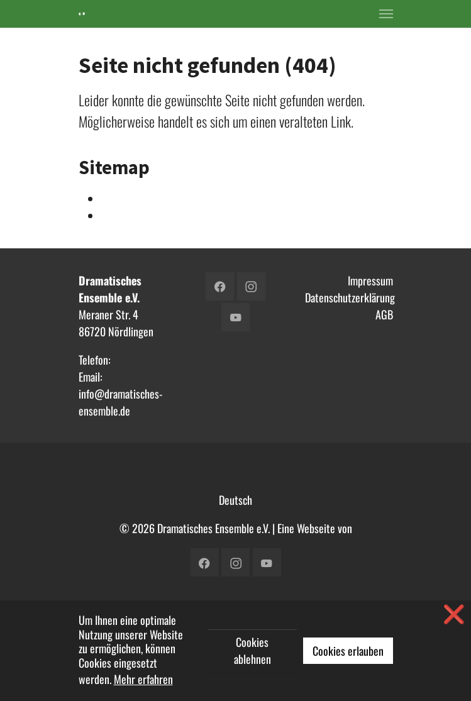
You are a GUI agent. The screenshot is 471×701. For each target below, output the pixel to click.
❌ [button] (454, 613)
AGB (384, 314)
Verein (114, 215)
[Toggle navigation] (386, 14)
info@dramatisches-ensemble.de (120, 402)
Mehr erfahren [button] (143, 679)
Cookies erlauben (348, 651)
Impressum (370, 280)
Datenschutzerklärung (350, 297)
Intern (113, 198)
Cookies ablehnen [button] (252, 650)
